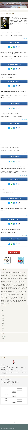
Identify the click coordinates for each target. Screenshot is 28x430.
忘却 (9, 298)
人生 (6, 288)
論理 (10, 303)
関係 (26, 119)
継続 (6, 281)
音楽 (25, 275)
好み (22, 282)
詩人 (2, 313)
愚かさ (20, 275)
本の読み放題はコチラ (7, 263)
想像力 (2, 291)
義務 (24, 119)
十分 (24, 175)
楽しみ (22, 291)
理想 (23, 301)
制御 (18, 288)
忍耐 (26, 235)
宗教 (21, 285)
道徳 (22, 119)
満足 (2, 300)
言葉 (17, 282)
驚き (14, 275)
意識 (22, 272)
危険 (21, 278)
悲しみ (2, 278)
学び (22, 298)
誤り (14, 272)
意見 (20, 272)
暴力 (12, 298)
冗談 (15, 287)
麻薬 (24, 298)
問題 (20, 300)
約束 (22, 300)
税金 (20, 288)
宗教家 (3, 323)
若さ (12, 303)
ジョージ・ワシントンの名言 (8, 3)
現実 (19, 281)
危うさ (12, 272)
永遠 (21, 274)
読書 (14, 294)
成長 (26, 38)
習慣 (19, 285)
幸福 (20, 119)
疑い (10, 274)
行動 (3, 282)
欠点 (14, 281)
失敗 (2, 285)
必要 (4, 297)
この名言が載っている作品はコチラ (14, 42)
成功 (22, 288)
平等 (14, 297)
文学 (24, 297)
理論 (2, 303)
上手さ (15, 274)
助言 (21, 287)
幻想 (21, 281)
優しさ (25, 300)
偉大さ (2, 274)
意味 (7, 274)
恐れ (12, 275)
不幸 (19, 297)
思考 (15, 284)
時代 (24, 235)
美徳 (22, 175)
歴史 (8, 303)
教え (10, 275)
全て (10, 288)
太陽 (13, 291)
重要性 (2, 287)
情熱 (17, 287)
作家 (2, 310)
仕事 (19, 284)
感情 (13, 278)
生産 (24, 288)
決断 (12, 281)
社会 (12, 285)
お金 (6, 275)
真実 (4, 288)
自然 (23, 284)
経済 (2, 281)
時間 (12, 284)
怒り (18, 272)
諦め (3, 272)
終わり (23, 275)
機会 (19, 278)
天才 (7, 294)
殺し (24, 282)
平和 (4, 298)
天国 (5, 294)
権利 (23, 281)
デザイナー (3, 325)
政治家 (3, 308)
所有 (24, 287)
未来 (5, 300)
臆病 (8, 275)
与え (9, 272)
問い (9, 294)
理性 (21, 301)
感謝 (11, 278)
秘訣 (2, 297)
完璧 (15, 278)
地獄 (17, 284)
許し (9, 301)
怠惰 (9, 291)
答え (13, 282)
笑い (14, 303)
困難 (2, 284)
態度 (11, 291)
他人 (19, 291)
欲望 (11, 301)
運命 (19, 274)
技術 (24, 278)
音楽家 (3, 328)
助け (15, 291)
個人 (11, 282)
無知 (10, 300)
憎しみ (25, 294)
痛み (4, 274)
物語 (16, 300)
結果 (8, 281)
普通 (22, 297)
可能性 (5, 278)
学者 (2, 312)
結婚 (10, 281)
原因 (17, 281)
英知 (25, 274)
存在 (4, 291)
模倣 (18, 300)
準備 (7, 287)
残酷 (7, 284)
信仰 (2, 288)
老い (4, 275)
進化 (26, 287)
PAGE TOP (14, 422)
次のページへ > (14, 252)
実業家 (3, 315)
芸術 (4, 281)
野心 (2, 301)
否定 (6, 297)
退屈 (7, 291)
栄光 (23, 274)
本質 (17, 298)
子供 (19, 282)
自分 (10, 285)
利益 (17, 301)
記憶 (17, 278)
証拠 (11, 287)
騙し (26, 291)
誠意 (14, 288)
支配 (6, 285)
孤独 (15, 282)
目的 (14, 300)
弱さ (15, 301)
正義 (16, 288)
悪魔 (7, 272)
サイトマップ (4, 425)
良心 (26, 215)
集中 (23, 285)
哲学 (3, 294)
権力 (25, 281)
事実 (21, 284)
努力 (19, 294)
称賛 (13, 287)
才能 (4, 284)
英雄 (2, 275)
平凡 (2, 298)
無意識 (8, 300)
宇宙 (12, 274)
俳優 (2, 330)
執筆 (4, 285)
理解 (19, 301)
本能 (19, 298)
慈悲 (8, 285)
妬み (26, 175)
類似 (4, 303)
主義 (4, 287)
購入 (5, 282)
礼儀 (6, 303)
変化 (6, 298)
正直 (20, 175)
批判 (10, 297)
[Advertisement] (14, 137)
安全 (16, 272)
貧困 (16, 297)
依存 (24, 272)
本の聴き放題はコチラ (20, 263)
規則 (26, 278)
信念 (8, 288)
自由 (24, 38)
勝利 (19, 287)
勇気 (5, 301)
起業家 (3, 318)
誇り (14, 298)
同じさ (17, 275)
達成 (17, 291)
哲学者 (3, 320)
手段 (14, 285)
